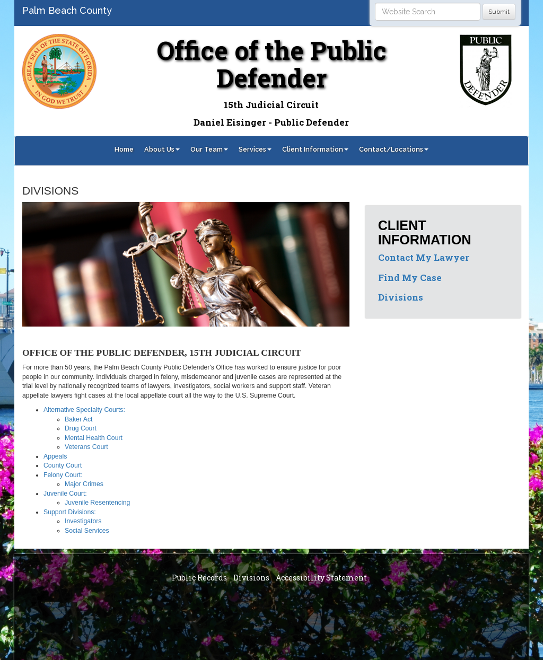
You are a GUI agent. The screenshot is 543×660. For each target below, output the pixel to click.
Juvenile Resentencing (97, 502)
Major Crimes (84, 484)
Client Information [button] (315, 149)
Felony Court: (63, 475)
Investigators (83, 521)
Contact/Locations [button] (393, 149)
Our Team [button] (209, 149)
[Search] (427, 12)
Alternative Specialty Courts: (84, 409)
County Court (62, 465)
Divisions (400, 297)
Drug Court (81, 428)
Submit (499, 11)
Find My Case (410, 277)
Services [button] (255, 149)
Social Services (87, 530)
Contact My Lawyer (423, 257)
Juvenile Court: (65, 493)
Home (124, 149)
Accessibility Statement (321, 578)
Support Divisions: (69, 512)
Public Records (199, 578)
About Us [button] (162, 149)
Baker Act (78, 419)
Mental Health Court (93, 438)
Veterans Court (86, 447)
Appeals (55, 456)
